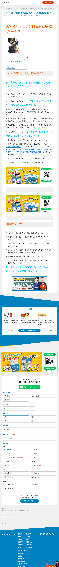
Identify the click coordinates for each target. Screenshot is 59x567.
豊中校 (19, 534)
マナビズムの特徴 (22, 547)
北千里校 (20, 537)
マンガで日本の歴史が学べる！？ (17, 61)
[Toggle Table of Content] (24, 59)
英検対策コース (29, 543)
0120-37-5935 (6, 513)
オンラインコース (30, 541)
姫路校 (27, 532)
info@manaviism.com (9, 521)
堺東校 (19, 540)
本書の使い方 (11, 67)
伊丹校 (27, 537)
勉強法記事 (20, 551)
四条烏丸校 (20, 541)
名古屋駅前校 (21, 543)
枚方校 (19, 545)
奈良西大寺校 (29, 540)
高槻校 (19, 532)
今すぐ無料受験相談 (48, 2)
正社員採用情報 (21, 559)
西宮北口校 (20, 538)
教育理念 (20, 552)
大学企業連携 (21, 557)
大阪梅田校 (28, 535)
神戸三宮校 (28, 530)
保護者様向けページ (23, 565)
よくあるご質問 (21, 563)
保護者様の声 (21, 555)
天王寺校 (28, 534)
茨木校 (19, 535)
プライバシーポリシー (25, 493)
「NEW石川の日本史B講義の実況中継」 (28, 152)
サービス (20, 549)
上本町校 (20, 530)
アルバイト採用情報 (22, 560)
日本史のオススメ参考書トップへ (29, 327)
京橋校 (27, 538)
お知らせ (20, 562)
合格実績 (20, 554)
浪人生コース (29, 545)
